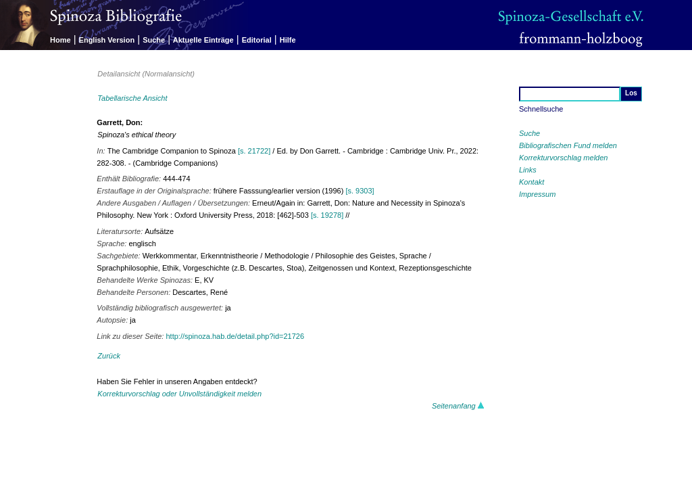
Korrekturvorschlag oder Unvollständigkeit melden (179, 394)
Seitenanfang (458, 406)
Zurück (108, 356)
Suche (154, 40)
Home (60, 40)
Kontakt (531, 182)
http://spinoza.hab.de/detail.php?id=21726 (235, 336)
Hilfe (288, 40)
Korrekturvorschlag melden (563, 158)
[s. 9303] (359, 191)
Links (528, 170)
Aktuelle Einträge (203, 40)
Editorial (257, 40)
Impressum (537, 194)
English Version (107, 40)
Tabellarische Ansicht (132, 98)
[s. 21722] (254, 151)
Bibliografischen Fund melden (568, 145)
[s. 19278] (327, 215)
